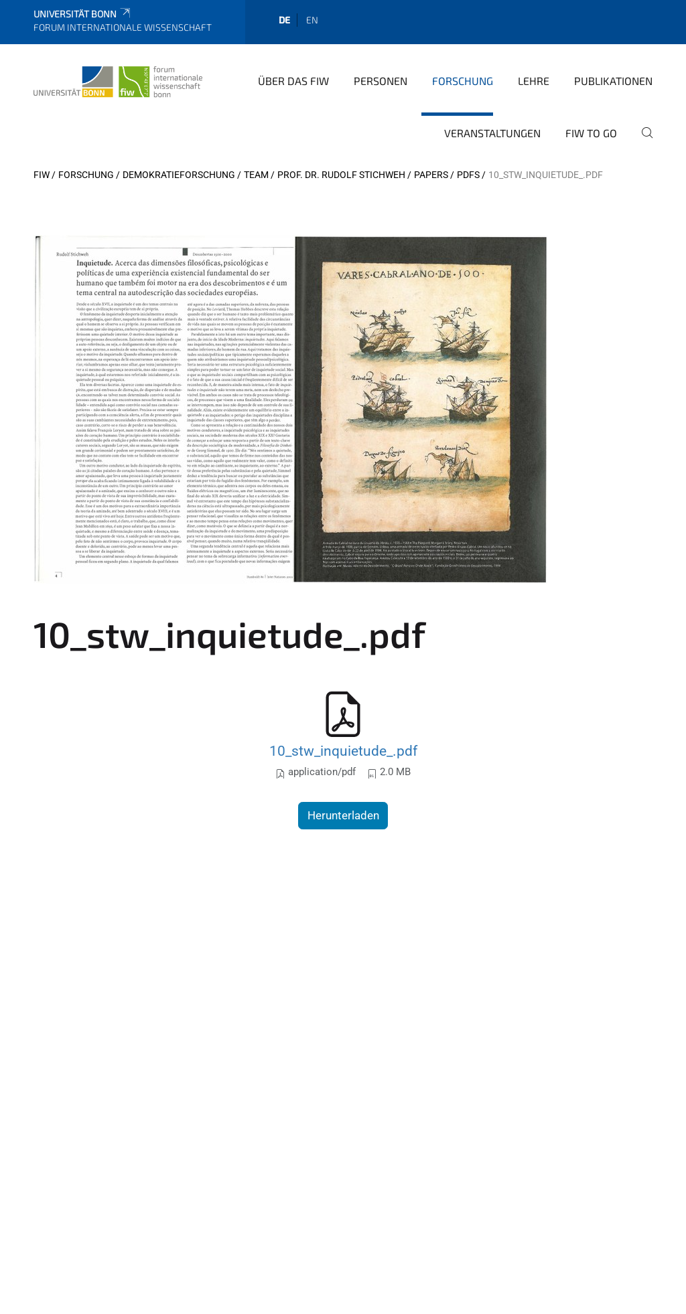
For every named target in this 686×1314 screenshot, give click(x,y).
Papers (431, 174)
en (312, 19)
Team (256, 174)
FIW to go (591, 133)
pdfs (468, 174)
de (284, 19)
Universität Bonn (82, 13)
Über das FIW (293, 80)
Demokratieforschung (179, 174)
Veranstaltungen (492, 133)
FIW (41, 174)
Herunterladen (343, 815)
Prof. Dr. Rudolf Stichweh (341, 174)
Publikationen (613, 80)
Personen (380, 80)
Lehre (533, 80)
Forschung (462, 80)
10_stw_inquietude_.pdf (343, 750)
